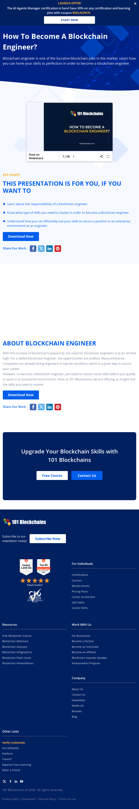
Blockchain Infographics (17, 652)
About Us (77, 689)
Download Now (21, 236)
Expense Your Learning (16, 764)
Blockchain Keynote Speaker (89, 658)
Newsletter (78, 700)
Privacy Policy (10, 799)
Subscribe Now (47, 538)
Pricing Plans (80, 591)
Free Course (52, 475)
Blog (74, 716)
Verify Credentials (13, 742)
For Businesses (81, 635)
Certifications (80, 575)
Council (7, 759)
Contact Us (87, 475)
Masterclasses (81, 586)
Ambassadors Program (86, 663)
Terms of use (67, 799)
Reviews (77, 711)
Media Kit (78, 705)
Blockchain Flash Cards (16, 658)
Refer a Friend (11, 770)
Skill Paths (78, 602)
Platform (7, 753)
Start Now (69, 19)
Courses (77, 580)
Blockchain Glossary (14, 647)
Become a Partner (83, 641)
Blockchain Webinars (15, 641)
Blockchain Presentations (18, 663)
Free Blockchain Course (16, 635)
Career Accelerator (83, 597)
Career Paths (80, 608)
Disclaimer (29, 799)
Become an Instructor (85, 647)
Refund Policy (47, 799)
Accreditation (10, 748)
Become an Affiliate (84, 652)
